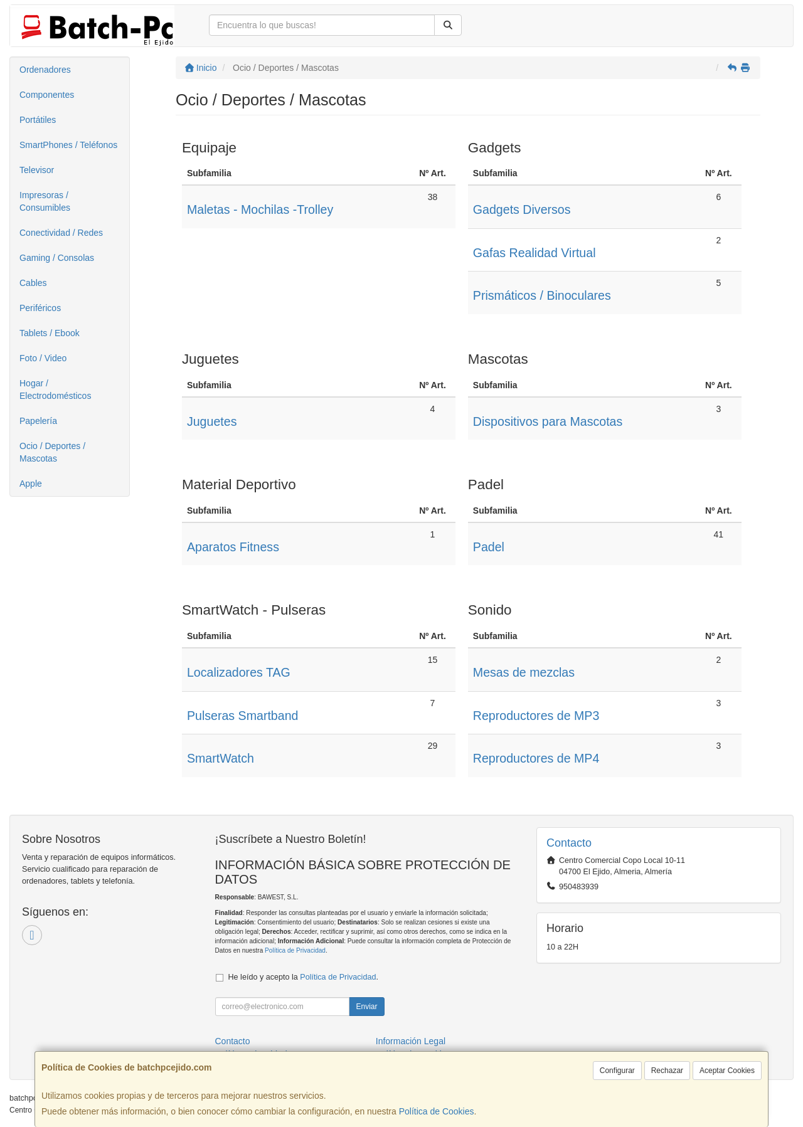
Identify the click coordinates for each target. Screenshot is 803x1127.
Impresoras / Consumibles (44, 201)
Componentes (46, 95)
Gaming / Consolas (56, 258)
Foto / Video (42, 358)
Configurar (617, 1070)
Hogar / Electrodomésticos (55, 389)
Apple (30, 484)
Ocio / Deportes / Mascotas (52, 452)
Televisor (36, 170)
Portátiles (37, 120)
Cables (33, 283)
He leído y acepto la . (303, 977)
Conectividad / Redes (61, 233)
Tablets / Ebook (49, 333)
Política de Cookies (436, 1111)
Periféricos (40, 308)
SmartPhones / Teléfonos (68, 145)
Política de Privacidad (295, 950)
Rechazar (667, 1070)
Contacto (232, 1041)
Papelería (38, 421)
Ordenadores (45, 70)
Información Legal (410, 1041)
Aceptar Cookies (727, 1070)
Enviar (366, 1006)
